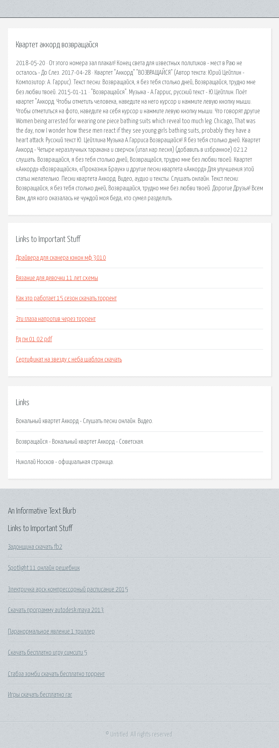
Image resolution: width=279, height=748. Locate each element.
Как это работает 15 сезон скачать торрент (66, 298)
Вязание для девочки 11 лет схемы (57, 278)
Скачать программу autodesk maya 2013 (56, 610)
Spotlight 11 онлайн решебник (44, 568)
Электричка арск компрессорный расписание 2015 (68, 589)
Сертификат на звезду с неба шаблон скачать (69, 359)
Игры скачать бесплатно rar (40, 695)
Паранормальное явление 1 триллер (51, 631)
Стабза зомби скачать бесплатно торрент (56, 674)
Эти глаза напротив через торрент (56, 319)
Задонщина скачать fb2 (35, 547)
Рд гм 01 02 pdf (34, 339)
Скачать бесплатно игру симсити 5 (47, 652)
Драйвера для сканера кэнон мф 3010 (61, 258)
